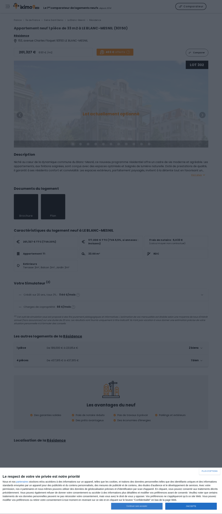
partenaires (22, 481)
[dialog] (111, 491)
